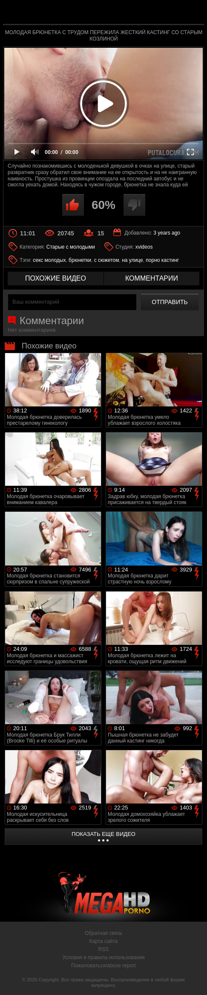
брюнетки (80, 260)
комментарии (151, 278)
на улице (132, 260)
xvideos (144, 247)
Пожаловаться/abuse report (103, 966)
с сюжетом (106, 260)
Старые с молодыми (70, 247)
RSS (103, 949)
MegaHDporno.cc (123, 14)
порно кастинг (162, 260)
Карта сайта (103, 941)
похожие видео (55, 278)
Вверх (194, 979)
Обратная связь (103, 933)
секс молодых (49, 260)
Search (192, 12)
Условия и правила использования (103, 957)
